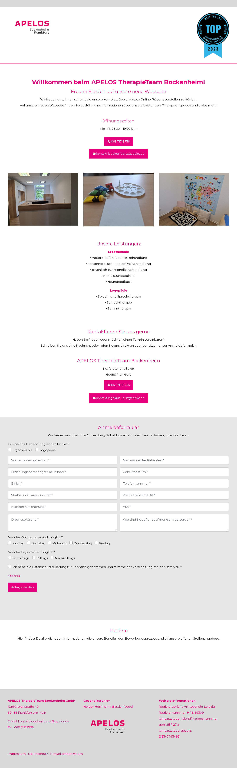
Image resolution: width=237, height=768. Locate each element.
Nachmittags (65, 558)
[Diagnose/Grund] (62, 523)
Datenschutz (38, 754)
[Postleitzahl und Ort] (174, 495)
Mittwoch (59, 543)
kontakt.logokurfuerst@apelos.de (43, 721)
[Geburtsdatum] (174, 471)
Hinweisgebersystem (66, 754)
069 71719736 (24, 727)
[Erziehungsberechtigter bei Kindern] (62, 471)
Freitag (104, 543)
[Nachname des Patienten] (174, 460)
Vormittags (20, 558)
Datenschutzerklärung (49, 567)
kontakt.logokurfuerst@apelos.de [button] (118, 153)
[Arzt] (174, 506)
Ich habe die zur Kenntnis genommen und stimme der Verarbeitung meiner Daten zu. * (97, 567)
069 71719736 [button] (119, 141)
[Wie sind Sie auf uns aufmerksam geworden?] (174, 523)
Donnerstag (83, 543)
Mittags (42, 558)
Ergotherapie (22, 450)
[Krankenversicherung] (62, 506)
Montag (18, 543)
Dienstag (38, 543)
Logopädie (48, 450)
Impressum (17, 754)
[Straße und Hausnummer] (62, 495)
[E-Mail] (62, 483)
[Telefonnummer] (174, 483)
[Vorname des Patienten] (62, 460)
